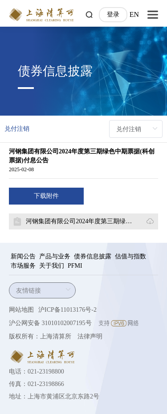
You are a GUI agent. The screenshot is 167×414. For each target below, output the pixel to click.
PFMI (75, 265)
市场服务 (23, 265)
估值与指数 (130, 256)
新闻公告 (23, 256)
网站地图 (21, 309)
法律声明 (89, 336)
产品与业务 (54, 256)
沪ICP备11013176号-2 (67, 309)
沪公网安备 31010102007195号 (50, 323)
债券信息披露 (92, 256)
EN (134, 14)
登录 (113, 14)
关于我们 (51, 265)
